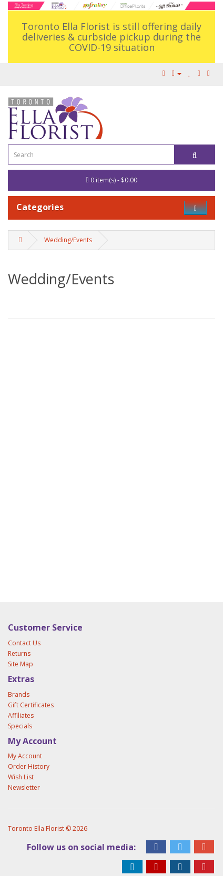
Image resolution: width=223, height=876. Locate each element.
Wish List (21, 776)
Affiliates (21, 715)
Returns (19, 653)
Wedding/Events (68, 239)
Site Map (20, 663)
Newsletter (24, 787)
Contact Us (24, 642)
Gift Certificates (31, 704)
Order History (28, 766)
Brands (18, 694)
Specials (20, 726)
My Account (25, 755)
